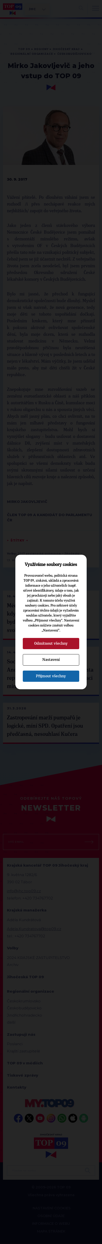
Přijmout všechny (51, 676)
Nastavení (51, 660)
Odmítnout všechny (51, 643)
